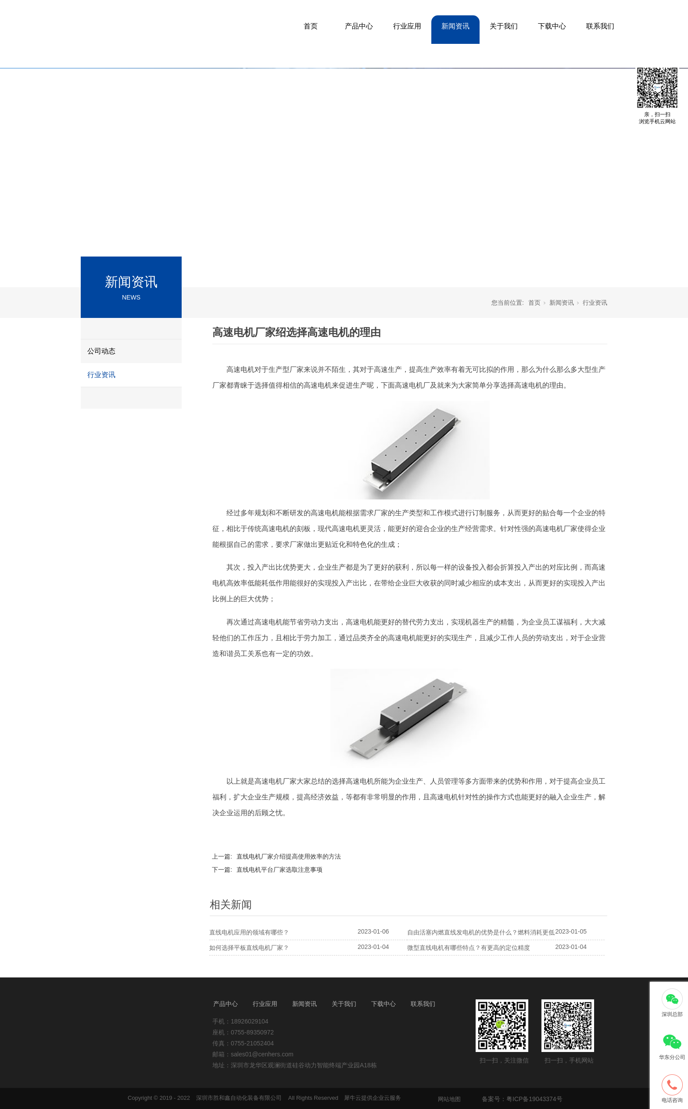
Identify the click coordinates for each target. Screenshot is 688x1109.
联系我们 (600, 26)
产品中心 (359, 26)
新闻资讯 (455, 26)
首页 (311, 26)
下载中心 (552, 26)
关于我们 (504, 26)
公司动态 (101, 351)
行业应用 (407, 26)
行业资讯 (101, 374)
